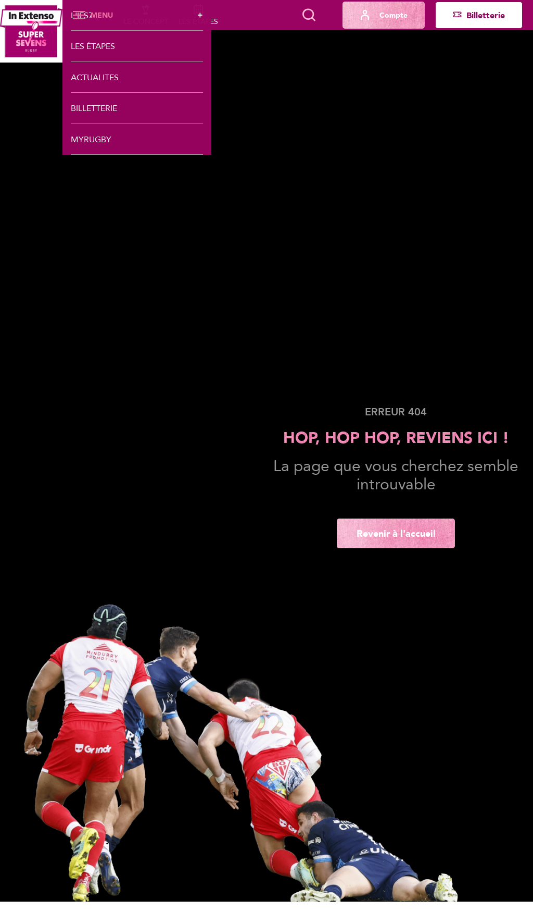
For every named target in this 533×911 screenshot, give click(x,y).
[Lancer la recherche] (309, 15)
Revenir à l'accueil (396, 533)
